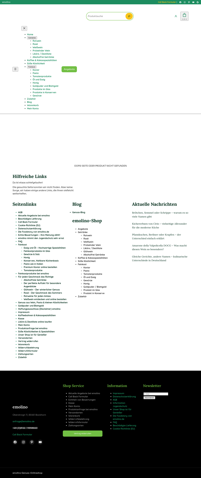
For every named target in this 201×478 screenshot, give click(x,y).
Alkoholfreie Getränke (35, 280)
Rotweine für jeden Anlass (37, 296)
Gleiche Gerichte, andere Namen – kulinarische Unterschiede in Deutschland (159, 258)
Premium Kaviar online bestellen (40, 267)
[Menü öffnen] (15, 69)
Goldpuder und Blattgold (31, 305)
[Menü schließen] (24, 28)
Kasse (21, 318)
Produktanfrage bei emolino (32, 328)
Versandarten (25, 338)
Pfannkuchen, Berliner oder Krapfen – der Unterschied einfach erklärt (156, 236)
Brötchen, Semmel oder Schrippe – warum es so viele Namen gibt (160, 214)
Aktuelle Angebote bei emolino (34, 215)
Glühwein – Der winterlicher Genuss (42, 289)
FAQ (20, 241)
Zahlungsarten (25, 354)
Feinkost (22, 244)
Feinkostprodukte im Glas (37, 251)
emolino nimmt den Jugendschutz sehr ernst (41, 238)
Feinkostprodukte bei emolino (33, 273)
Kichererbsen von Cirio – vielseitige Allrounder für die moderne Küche (159, 225)
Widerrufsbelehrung (28, 347)
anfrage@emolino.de (23, 421)
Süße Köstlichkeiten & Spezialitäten (36, 331)
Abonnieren (149, 398)
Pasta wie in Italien (33, 264)
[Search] (129, 16)
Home (30, 34)
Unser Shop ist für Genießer (32, 334)
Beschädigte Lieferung (29, 218)
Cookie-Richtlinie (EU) (29, 225)
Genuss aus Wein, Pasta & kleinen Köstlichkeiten (43, 302)
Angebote (69, 69)
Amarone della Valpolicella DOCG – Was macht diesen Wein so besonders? (159, 247)
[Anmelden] (175, 16)
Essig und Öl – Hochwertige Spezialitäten (45, 248)
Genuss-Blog (78, 212)
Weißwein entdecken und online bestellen (45, 299)
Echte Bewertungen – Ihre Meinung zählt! (39, 235)
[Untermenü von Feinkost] (31, 66)
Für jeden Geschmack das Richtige (35, 276)
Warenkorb (24, 344)
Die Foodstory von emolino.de (33, 231)
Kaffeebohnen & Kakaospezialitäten (37, 315)
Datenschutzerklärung (29, 228)
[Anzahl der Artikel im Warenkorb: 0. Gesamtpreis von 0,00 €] (184, 16)
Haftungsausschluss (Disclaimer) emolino (39, 309)
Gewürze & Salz (32, 254)
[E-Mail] (155, 393)
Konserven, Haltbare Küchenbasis (41, 260)
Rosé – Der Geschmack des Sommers (43, 293)
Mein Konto (24, 325)
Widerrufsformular (28, 351)
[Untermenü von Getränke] (32, 37)
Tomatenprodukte (33, 270)
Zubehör (22, 357)
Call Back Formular (167, 2)
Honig (27, 257)
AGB (20, 212)
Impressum (23, 312)
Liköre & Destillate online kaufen (35, 321)
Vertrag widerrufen (28, 341)
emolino (20, 407)
